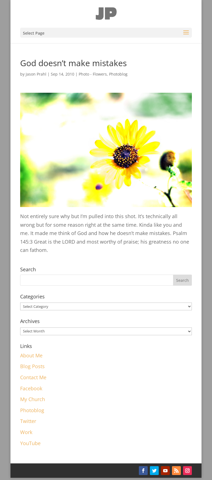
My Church (32, 399)
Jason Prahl (36, 74)
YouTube (30, 443)
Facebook (31, 388)
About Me (31, 355)
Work (26, 432)
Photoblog (118, 74)
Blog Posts (32, 366)
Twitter (28, 421)
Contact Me (33, 377)
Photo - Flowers (93, 74)
